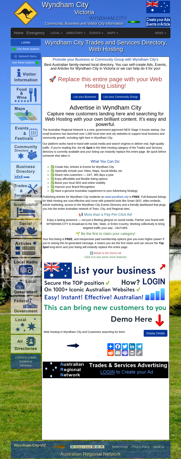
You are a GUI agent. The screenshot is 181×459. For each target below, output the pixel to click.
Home (19, 33)
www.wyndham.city (117, 196)
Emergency (36, 33)
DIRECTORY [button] (76, 33)
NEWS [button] (160, 33)
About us (158, 446)
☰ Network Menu (26, 56)
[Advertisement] (105, 410)
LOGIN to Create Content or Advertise (25, 361)
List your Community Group (120, 96)
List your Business (84, 96)
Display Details (155, 333)
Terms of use (120, 446)
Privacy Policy (140, 446)
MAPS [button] (112, 33)
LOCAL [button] (56, 33)
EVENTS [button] (96, 33)
